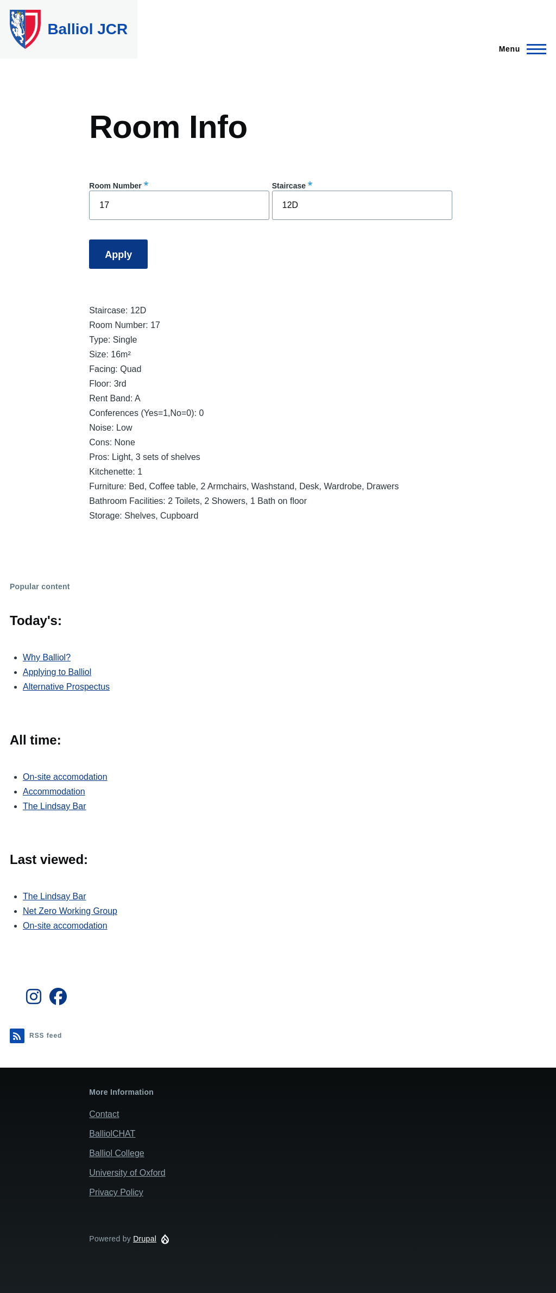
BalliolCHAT (112, 1133)
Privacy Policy (116, 1192)
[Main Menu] (519, 49)
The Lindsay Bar (54, 806)
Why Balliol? (47, 657)
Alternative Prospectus (66, 686)
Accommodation (54, 791)
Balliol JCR (87, 29)
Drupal (144, 1238)
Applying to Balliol (57, 672)
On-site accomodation (65, 776)
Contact (104, 1114)
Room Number (115, 185)
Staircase (289, 185)
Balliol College (116, 1153)
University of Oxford (127, 1172)
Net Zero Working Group (70, 911)
